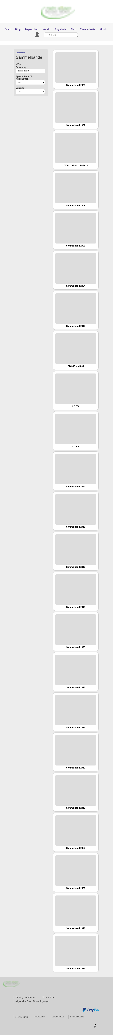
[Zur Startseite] (56, 22)
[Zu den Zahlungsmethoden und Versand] (90, 1011)
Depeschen (20, 53)
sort (18, 63)
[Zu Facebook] (95, 1026)
